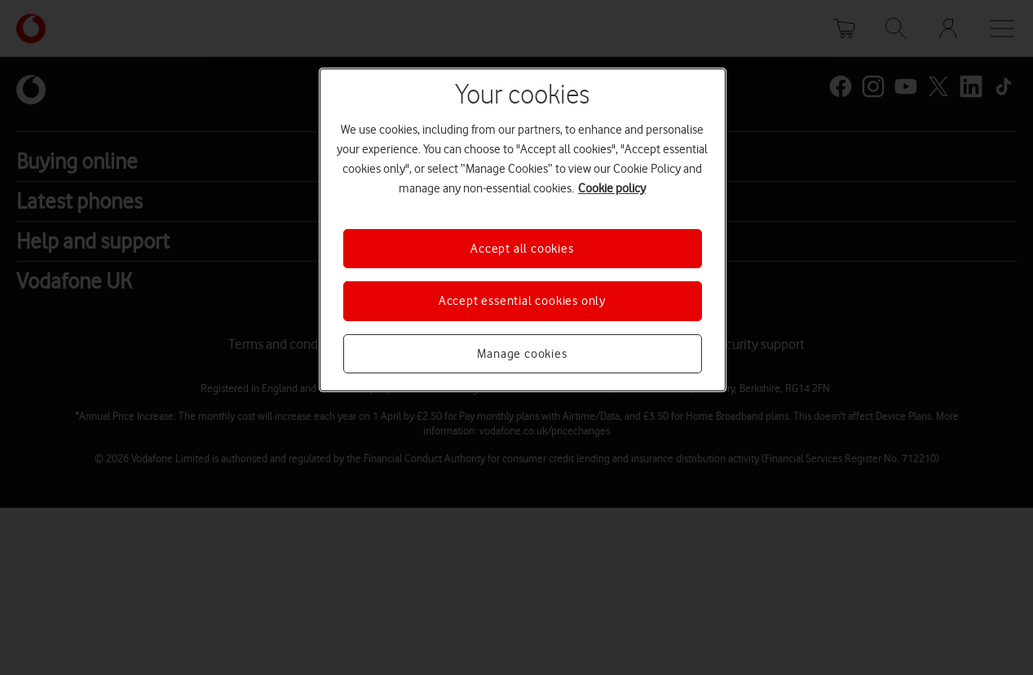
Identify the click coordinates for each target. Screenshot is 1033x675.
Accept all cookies (521, 248)
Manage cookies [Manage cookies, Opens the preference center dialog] (522, 353)
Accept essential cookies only (522, 300)
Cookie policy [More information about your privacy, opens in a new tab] (612, 188)
